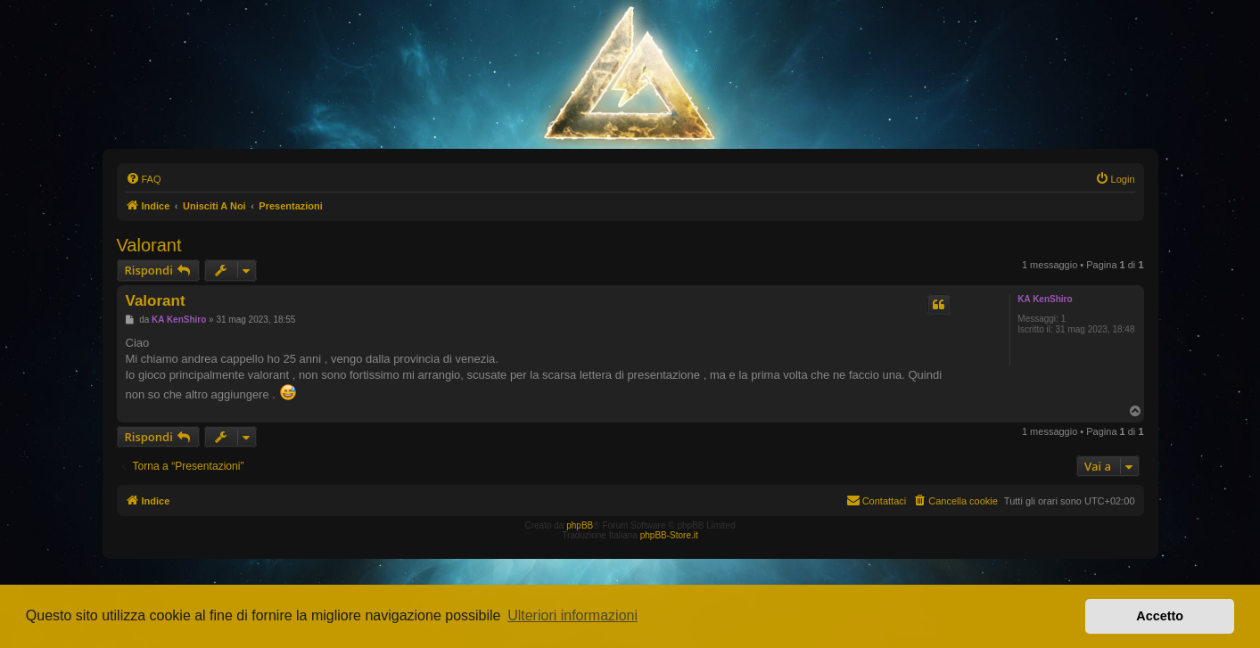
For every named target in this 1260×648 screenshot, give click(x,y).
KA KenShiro (1044, 299)
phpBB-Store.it (669, 535)
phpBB (579, 525)
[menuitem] (143, 179)
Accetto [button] (1159, 616)
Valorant (149, 245)
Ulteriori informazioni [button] (572, 615)
